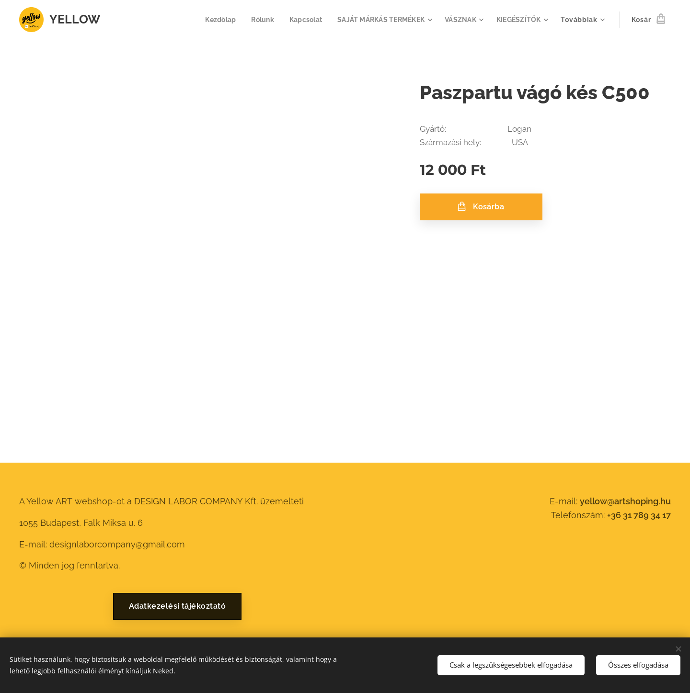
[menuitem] (210, 20)
